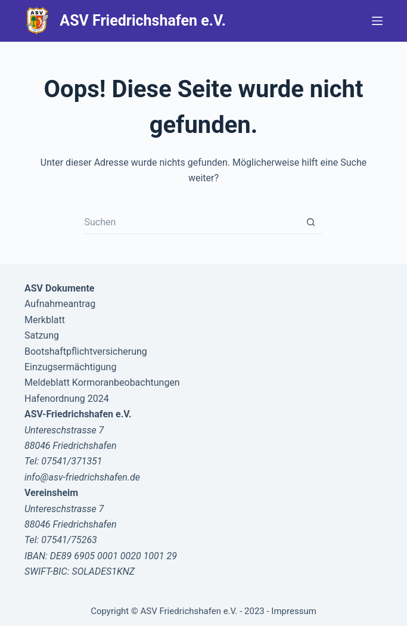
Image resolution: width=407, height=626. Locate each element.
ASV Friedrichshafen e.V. (143, 20)
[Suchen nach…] (192, 222)
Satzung (41, 335)
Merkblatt (44, 320)
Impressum (293, 611)
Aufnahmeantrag (59, 303)
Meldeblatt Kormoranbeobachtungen (102, 382)
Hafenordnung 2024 (66, 398)
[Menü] (377, 21)
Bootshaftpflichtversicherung (85, 351)
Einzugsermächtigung (70, 367)
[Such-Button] (311, 222)
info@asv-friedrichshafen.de (82, 477)
